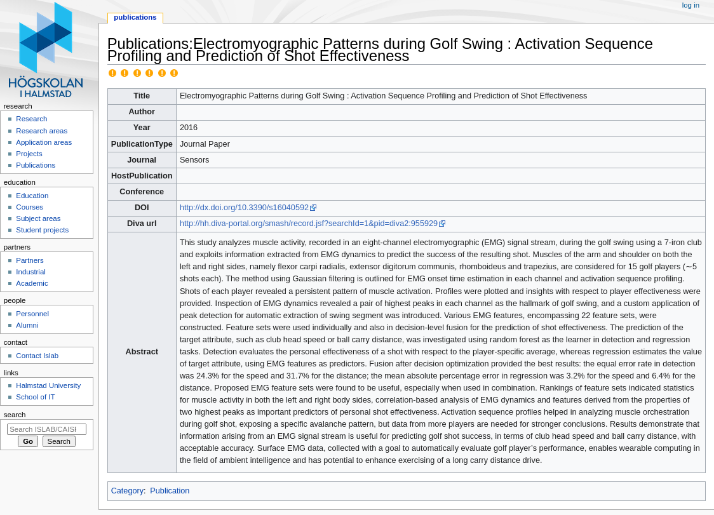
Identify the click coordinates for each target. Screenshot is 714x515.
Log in (690, 5)
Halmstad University (48, 385)
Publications (135, 17)
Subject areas (38, 218)
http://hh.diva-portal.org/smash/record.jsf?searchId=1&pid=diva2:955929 (309, 223)
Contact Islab (37, 355)
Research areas (41, 131)
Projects (29, 153)
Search (15, 414)
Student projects (42, 230)
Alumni (27, 325)
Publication (169, 490)
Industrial (30, 272)
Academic (32, 283)
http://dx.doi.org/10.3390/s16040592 (244, 207)
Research (31, 119)
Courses (29, 207)
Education (32, 195)
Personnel (32, 314)
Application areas (44, 142)
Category (127, 490)
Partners (29, 260)
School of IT (35, 397)
